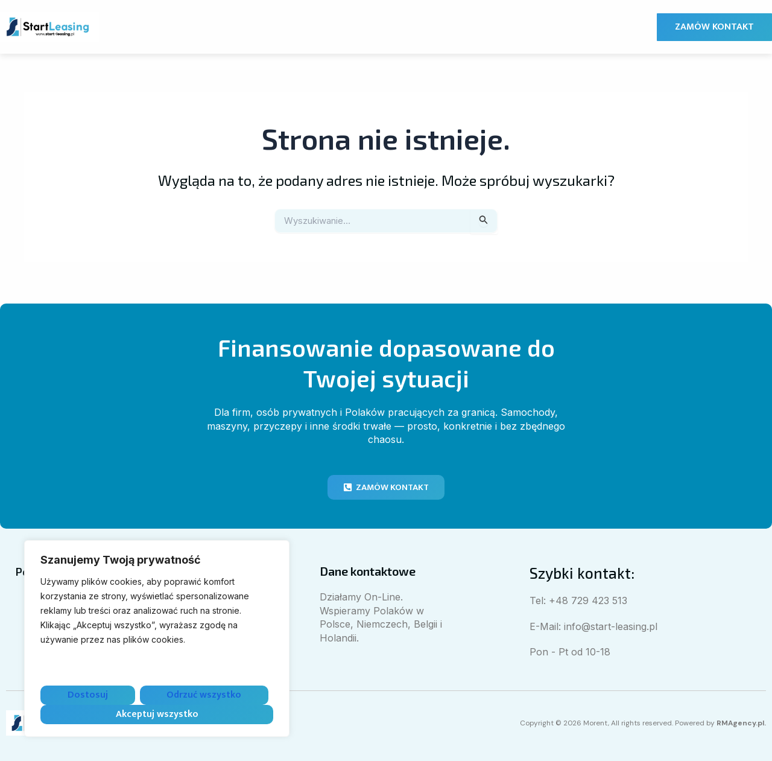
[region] (157, 638)
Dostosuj (88, 695)
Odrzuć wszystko (203, 695)
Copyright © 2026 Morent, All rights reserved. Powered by (632, 723)
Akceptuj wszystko (157, 714)
